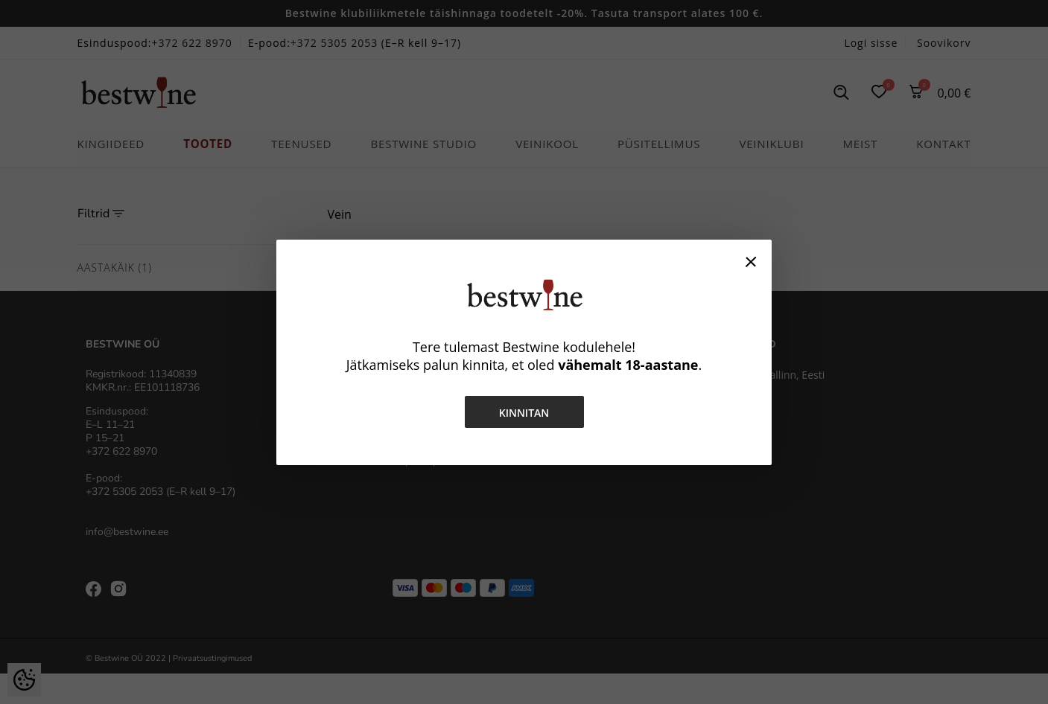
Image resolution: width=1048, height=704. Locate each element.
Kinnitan (524, 413)
